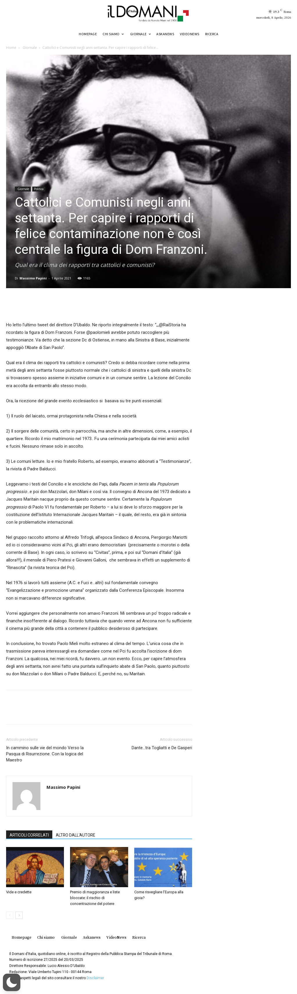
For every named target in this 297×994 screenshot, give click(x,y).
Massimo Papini (33, 278)
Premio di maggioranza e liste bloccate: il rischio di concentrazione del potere (95, 898)
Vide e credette (18, 892)
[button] (11, 982)
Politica (39, 189)
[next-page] (19, 915)
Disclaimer (95, 978)
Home (11, 47)
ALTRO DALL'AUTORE (75, 835)
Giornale (29, 47)
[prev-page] (9, 915)
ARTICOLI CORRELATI (29, 835)
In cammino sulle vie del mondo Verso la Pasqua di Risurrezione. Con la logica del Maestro (45, 754)
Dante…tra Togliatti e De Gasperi (162, 747)
